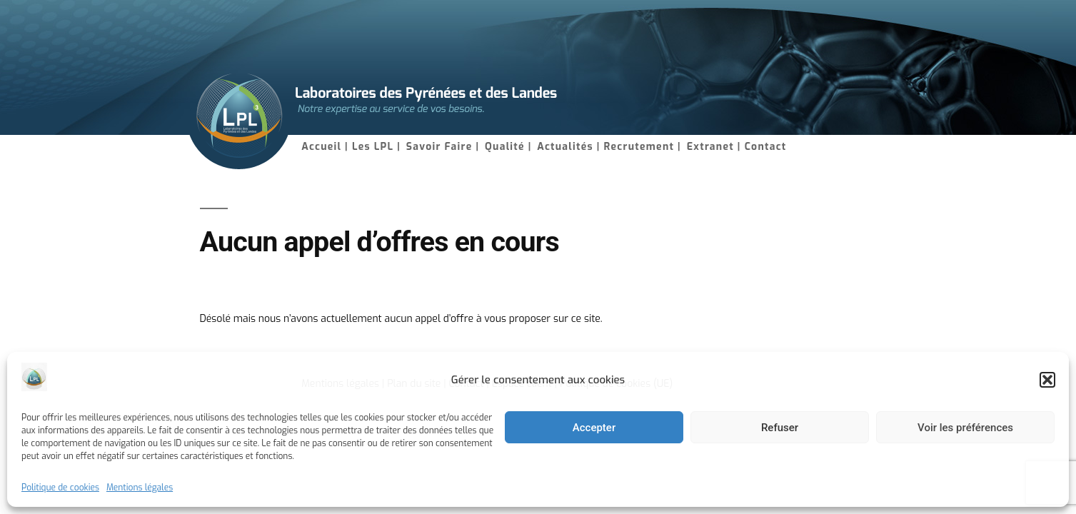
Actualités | (568, 146)
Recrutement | (642, 146)
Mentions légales (139, 487)
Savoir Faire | (442, 146)
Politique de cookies (60, 487)
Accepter (594, 427)
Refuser (779, 427)
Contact (766, 146)
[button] (1047, 380)
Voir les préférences (965, 427)
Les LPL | (376, 146)
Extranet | (714, 146)
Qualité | (508, 146)
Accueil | (324, 146)
